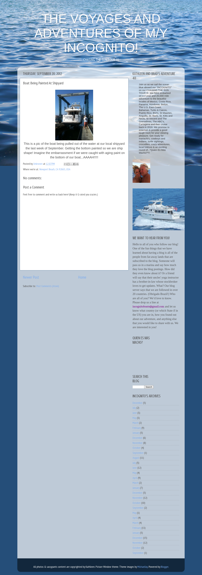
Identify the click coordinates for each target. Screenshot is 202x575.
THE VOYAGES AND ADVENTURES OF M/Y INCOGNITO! (101, 33)
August (136, 457)
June (135, 413)
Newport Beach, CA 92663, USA (54, 169)
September (138, 453)
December (138, 403)
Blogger (164, 567)
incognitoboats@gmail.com (148, 306)
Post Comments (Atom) (47, 286)
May (134, 418)
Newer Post (31, 277)
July (134, 407)
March (135, 423)
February (137, 428)
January (136, 432)
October (137, 448)
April (135, 478)
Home (82, 277)
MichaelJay (142, 567)
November (138, 443)
